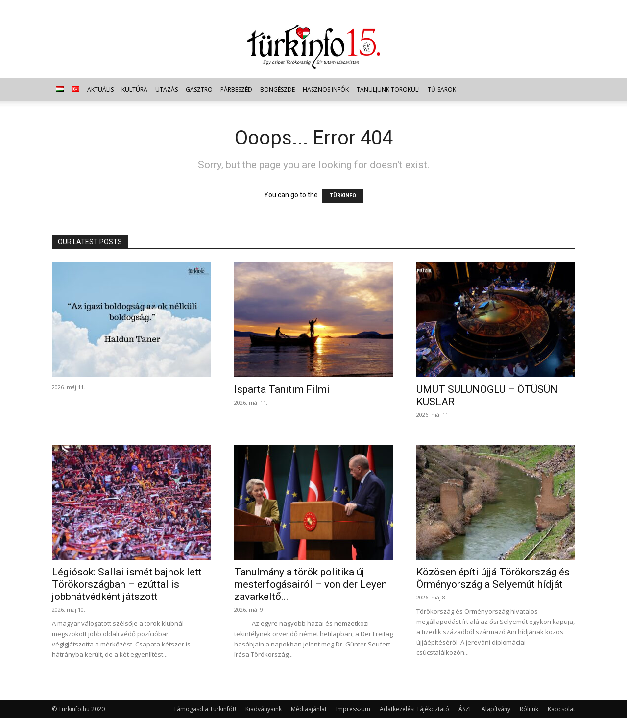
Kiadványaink (263, 709)
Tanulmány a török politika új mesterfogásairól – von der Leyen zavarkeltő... (310, 584)
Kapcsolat (561, 709)
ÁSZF (465, 709)
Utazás (166, 89)
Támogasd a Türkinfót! (204, 709)
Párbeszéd (236, 89)
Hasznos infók (326, 89)
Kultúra (134, 89)
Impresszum (353, 709)
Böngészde (277, 89)
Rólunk (529, 709)
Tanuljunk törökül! (388, 89)
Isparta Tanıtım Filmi (282, 389)
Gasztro (199, 89)
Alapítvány (496, 709)
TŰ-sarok (442, 89)
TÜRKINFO (343, 195)
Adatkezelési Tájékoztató (414, 709)
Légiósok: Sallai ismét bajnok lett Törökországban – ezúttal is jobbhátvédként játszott (127, 584)
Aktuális (100, 89)
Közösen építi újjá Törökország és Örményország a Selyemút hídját (493, 578)
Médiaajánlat (309, 709)
